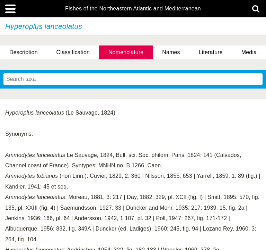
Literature (211, 52)
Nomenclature (126, 52)
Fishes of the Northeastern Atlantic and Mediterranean (133, 8)
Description (23, 52)
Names (171, 52)
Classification (73, 52)
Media (249, 52)
